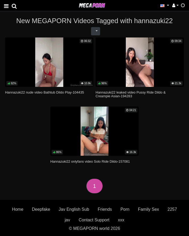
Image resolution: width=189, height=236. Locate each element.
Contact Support (94, 220)
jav (67, 220)
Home (17, 209)
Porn (124, 209)
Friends (105, 209)
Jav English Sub (74, 209)
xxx (121, 220)
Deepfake (41, 209)
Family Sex (148, 209)
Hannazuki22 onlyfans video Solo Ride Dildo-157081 (90, 161)
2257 (172, 209)
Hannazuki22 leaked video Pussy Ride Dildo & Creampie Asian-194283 (131, 94)
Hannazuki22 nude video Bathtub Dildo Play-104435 (44, 92)
